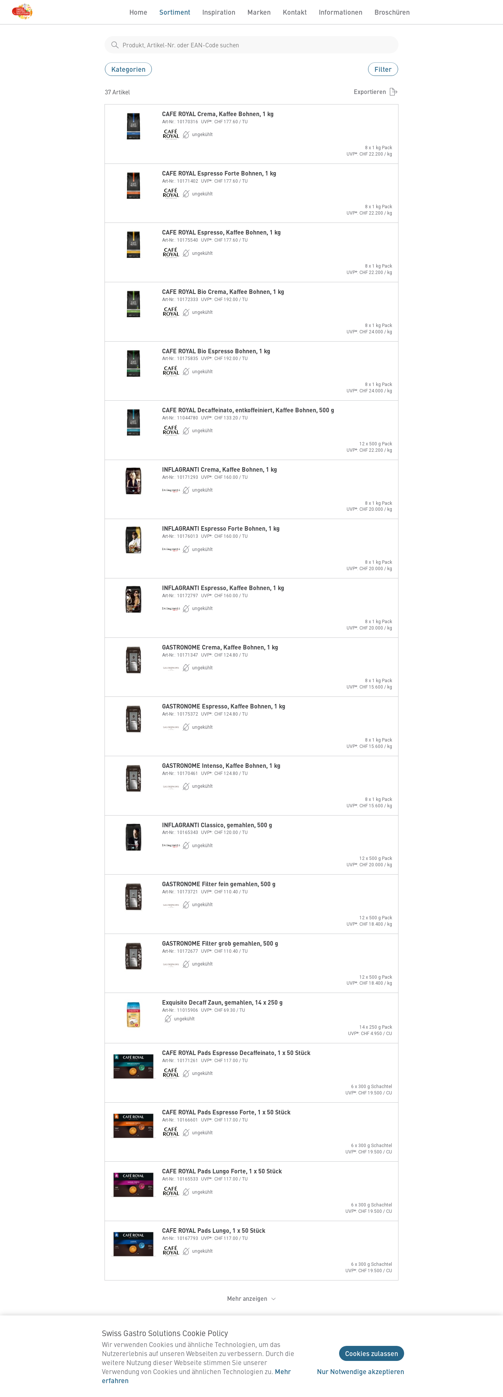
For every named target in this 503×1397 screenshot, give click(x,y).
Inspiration (218, 12)
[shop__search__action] (115, 44)
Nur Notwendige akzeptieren (360, 1371)
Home (138, 12)
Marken (259, 12)
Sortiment (174, 12)
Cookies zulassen (371, 1353)
